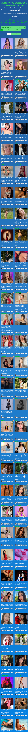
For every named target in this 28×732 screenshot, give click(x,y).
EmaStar (2, 398)
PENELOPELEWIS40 (5, 611)
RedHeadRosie (4, 143)
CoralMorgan (3, 356)
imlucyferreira (4, 249)
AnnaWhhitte (3, 270)
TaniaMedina (17, 526)
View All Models (5, 27)
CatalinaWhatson (18, 675)
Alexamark (17, 122)
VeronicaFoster (18, 505)
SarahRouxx (3, 228)
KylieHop (17, 569)
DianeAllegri (3, 717)
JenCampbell (4, 334)
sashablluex (17, 100)
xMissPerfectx (18, 356)
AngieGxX (17, 58)
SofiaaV (2, 462)
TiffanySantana (4, 505)
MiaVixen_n (3, 420)
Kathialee (3, 37)
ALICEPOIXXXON (5, 675)
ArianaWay (17, 717)
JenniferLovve (4, 590)
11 (11, 29)
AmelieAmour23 (4, 292)
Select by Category (16, 33)
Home (9, 33)
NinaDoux (3, 58)
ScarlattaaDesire (18, 611)
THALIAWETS (4, 441)
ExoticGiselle (4, 79)
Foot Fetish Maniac (18, 21)
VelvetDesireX (18, 206)
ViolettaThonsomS (19, 441)
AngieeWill (3, 526)
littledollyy (3, 122)
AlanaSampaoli (18, 292)
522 (17, 29)
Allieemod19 (17, 548)
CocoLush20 (3, 206)
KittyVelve (17, 313)
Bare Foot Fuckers (25, 21)
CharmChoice (18, 270)
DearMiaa (17, 228)
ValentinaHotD (18, 164)
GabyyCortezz (4, 654)
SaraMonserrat (4, 484)
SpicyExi (17, 633)
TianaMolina (17, 696)
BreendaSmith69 (4, 313)
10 (8, 29)
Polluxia (16, 37)
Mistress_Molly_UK (19, 654)
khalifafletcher (18, 334)
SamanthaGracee (4, 633)
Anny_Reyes (3, 569)
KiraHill (2, 164)
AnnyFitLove (17, 143)
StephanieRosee (18, 79)
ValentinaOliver (18, 484)
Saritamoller (17, 249)
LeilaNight (3, 100)
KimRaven (17, 377)
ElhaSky (16, 420)
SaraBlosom (17, 590)
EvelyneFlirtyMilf (18, 462)
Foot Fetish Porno (2, 21)
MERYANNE (3, 548)
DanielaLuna (3, 696)
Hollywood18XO (18, 185)
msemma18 (3, 185)
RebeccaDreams (4, 377)
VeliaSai (16, 398)
